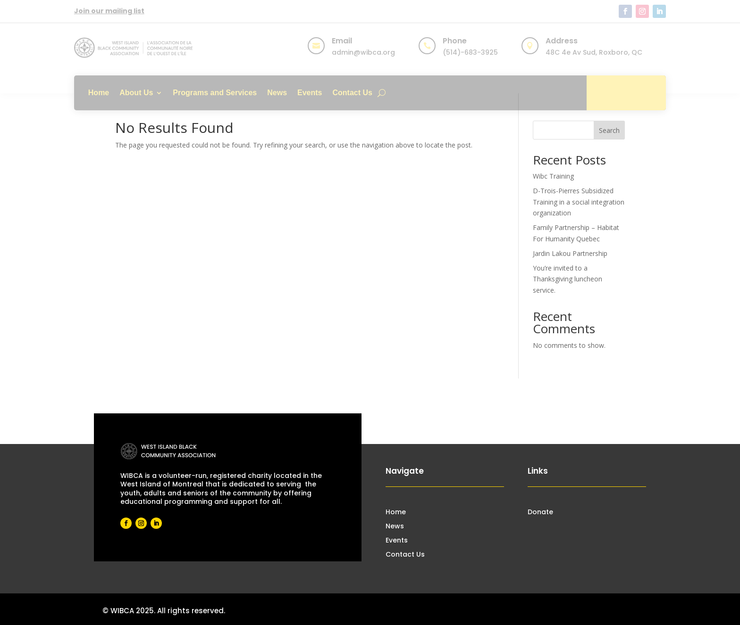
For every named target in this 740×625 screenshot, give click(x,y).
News (277, 93)
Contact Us (352, 93)
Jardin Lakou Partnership (570, 253)
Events (309, 93)
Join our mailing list (109, 11)
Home (98, 93)
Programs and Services (215, 93)
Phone (455, 40)
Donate (626, 93)
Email (342, 40)
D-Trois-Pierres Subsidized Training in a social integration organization (578, 202)
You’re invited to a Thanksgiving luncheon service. (567, 279)
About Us (136, 93)
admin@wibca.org (363, 52)
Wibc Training (553, 176)
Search (609, 130)
